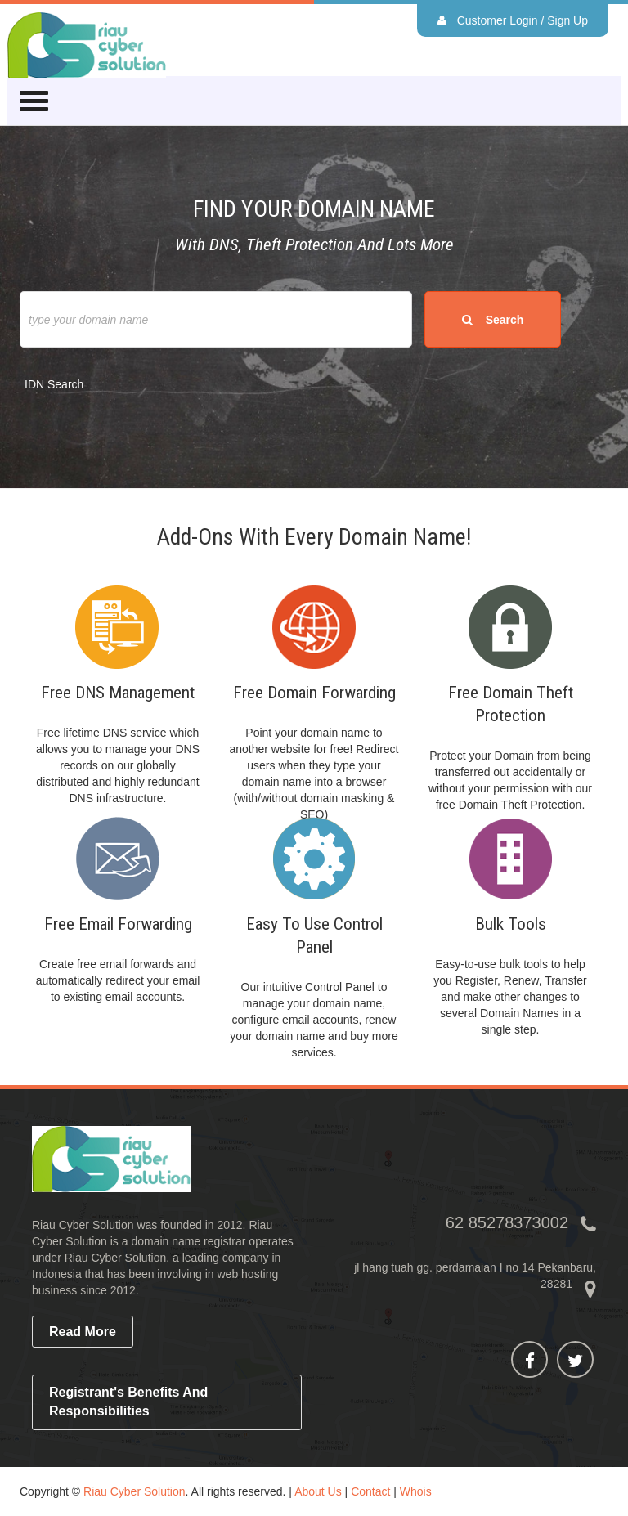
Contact (370, 1491)
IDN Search (54, 384)
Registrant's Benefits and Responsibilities (128, 1401)
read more (82, 1332)
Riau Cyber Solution (134, 1491)
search (492, 319)
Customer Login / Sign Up (512, 20)
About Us (318, 1491)
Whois (416, 1491)
